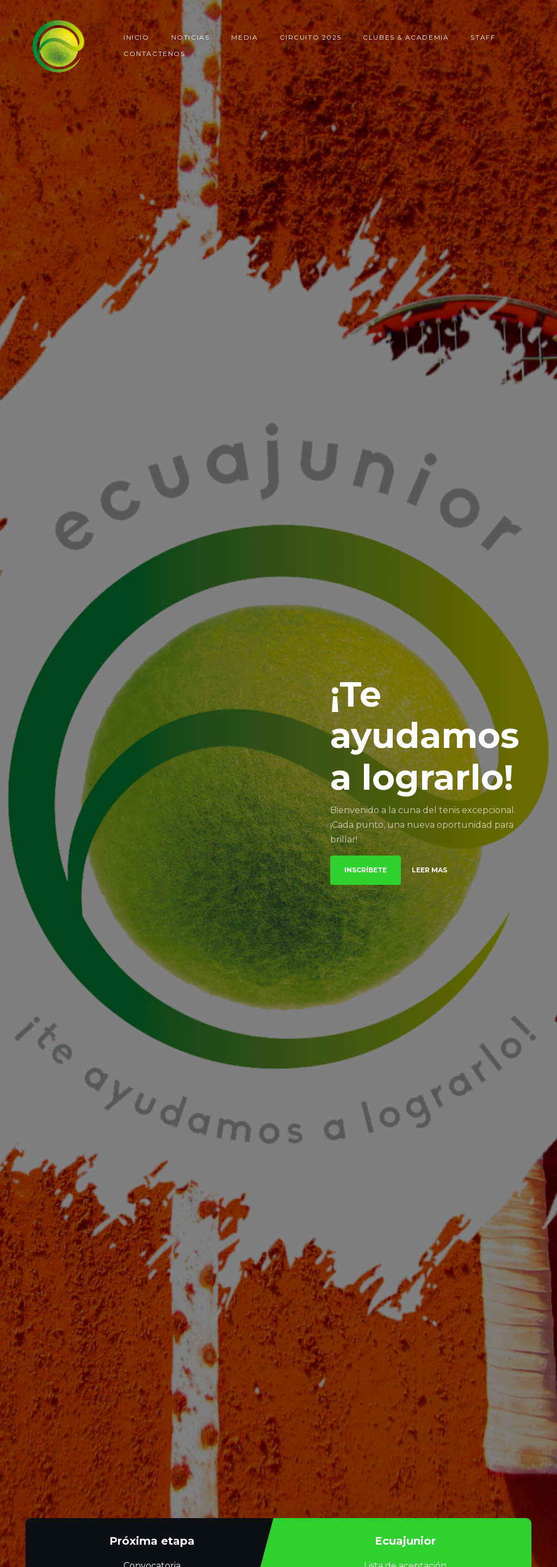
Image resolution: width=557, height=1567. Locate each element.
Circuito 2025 (310, 37)
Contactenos (154, 53)
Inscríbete (365, 870)
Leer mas (429, 870)
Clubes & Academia (406, 37)
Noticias (190, 37)
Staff (483, 37)
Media (244, 37)
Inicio (136, 37)
